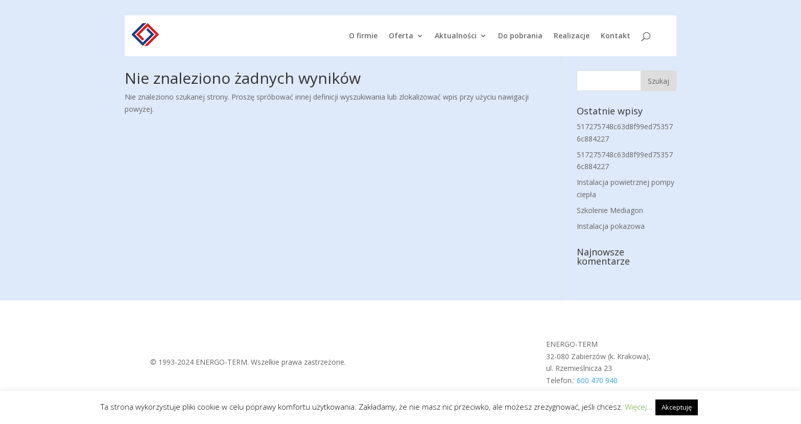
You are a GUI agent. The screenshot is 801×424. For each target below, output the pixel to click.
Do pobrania (520, 36)
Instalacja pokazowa (611, 226)
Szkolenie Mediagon (610, 210)
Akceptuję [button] (677, 407)
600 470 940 (597, 380)
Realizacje (572, 36)
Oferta (401, 36)
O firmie (363, 36)
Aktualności (456, 36)
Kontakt (615, 36)
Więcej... (639, 407)
